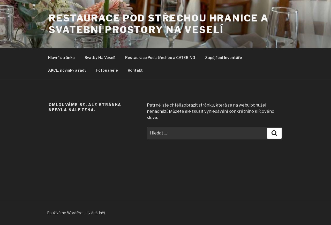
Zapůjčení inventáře (223, 57)
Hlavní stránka (61, 57)
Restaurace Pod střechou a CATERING (160, 57)
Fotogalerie (107, 70)
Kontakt (135, 70)
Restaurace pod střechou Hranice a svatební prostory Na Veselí (159, 23)
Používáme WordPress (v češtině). (76, 213)
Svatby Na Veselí (100, 57)
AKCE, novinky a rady (67, 70)
